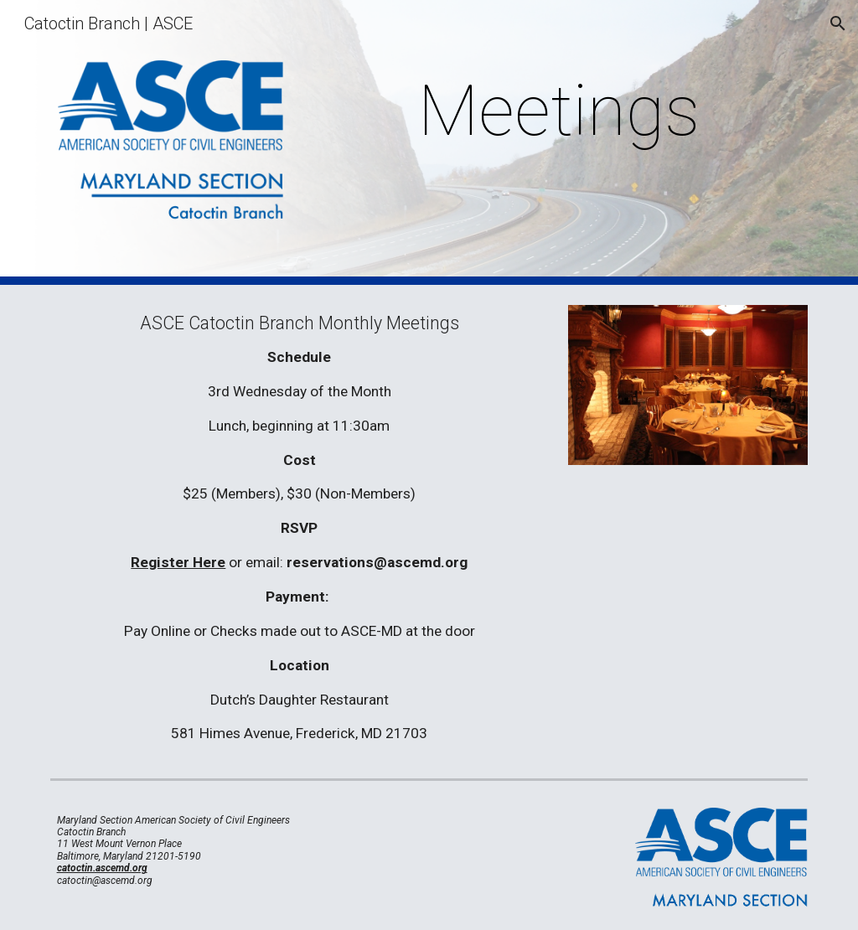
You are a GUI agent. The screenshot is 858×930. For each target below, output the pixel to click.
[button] (838, 23)
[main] (558, 111)
